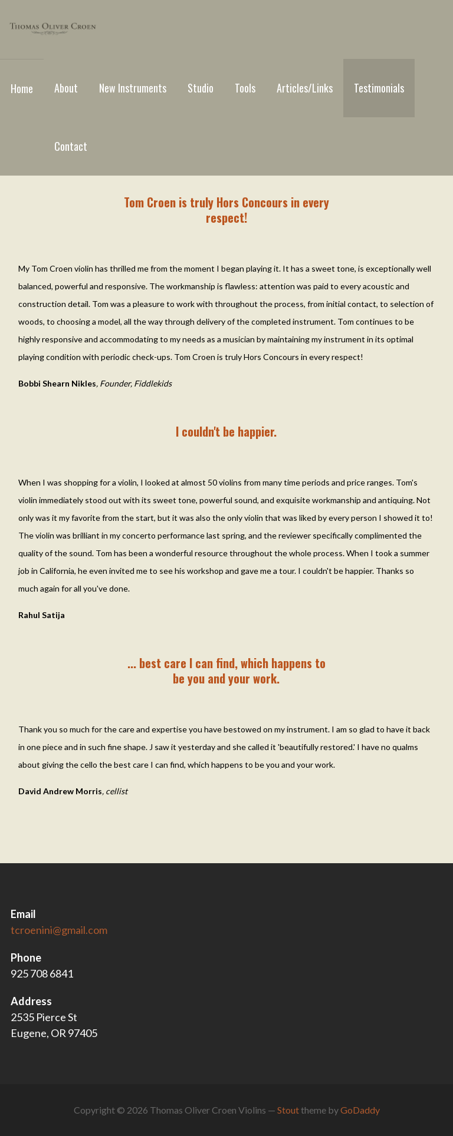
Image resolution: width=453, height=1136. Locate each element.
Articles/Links (305, 87)
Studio (201, 87)
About (66, 87)
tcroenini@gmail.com (59, 929)
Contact (70, 146)
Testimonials (379, 87)
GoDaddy (360, 1109)
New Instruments (132, 87)
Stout (288, 1109)
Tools (245, 87)
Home (22, 88)
